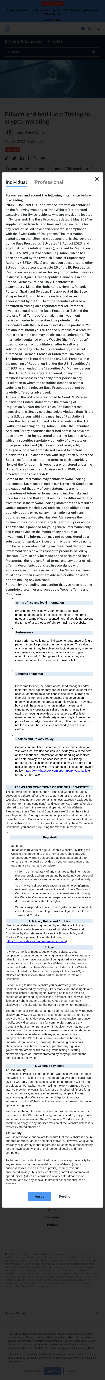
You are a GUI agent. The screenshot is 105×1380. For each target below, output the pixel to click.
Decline (64, 1196)
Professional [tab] (49, 182)
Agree (39, 1196)
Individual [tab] (16, 182)
